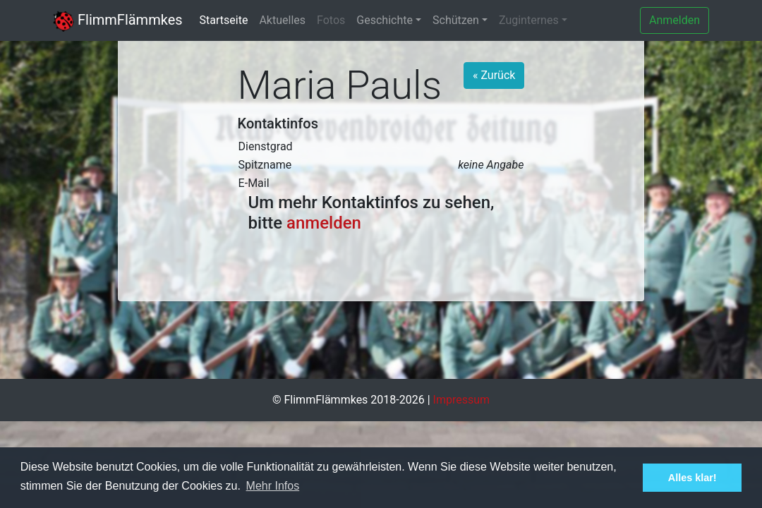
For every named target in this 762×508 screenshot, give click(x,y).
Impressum (461, 399)
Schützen (456, 20)
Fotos (331, 20)
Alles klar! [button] (692, 477)
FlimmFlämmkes (118, 19)
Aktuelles (282, 20)
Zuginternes (529, 20)
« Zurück (494, 75)
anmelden (323, 223)
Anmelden (674, 20)
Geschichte (384, 20)
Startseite (224, 20)
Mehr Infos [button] (273, 486)
